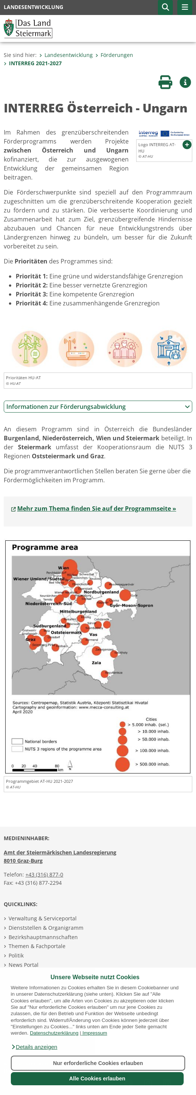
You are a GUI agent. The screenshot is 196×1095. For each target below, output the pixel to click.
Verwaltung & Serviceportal (43, 918)
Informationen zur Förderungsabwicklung (98, 406)
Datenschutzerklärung (54, 1033)
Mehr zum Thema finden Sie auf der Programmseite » (96, 508)
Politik (16, 955)
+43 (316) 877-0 (44, 874)
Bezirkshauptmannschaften (43, 937)
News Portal (24, 964)
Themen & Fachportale (37, 946)
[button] (34, 1047)
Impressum (94, 1033)
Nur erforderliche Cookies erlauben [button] (98, 1063)
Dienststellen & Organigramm (46, 927)
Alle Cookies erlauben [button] (97, 1079)
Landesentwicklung (66, 54)
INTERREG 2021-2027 (33, 63)
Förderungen (114, 54)
